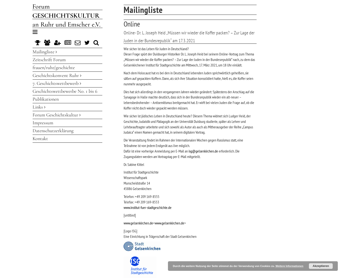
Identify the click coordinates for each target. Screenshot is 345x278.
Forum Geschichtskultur (57, 115)
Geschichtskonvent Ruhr (57, 75)
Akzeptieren (321, 266)
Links (39, 107)
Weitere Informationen (289, 266)
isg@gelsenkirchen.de (203, 151)
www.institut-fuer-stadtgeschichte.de (148, 207)
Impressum (43, 123)
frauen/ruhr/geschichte (54, 68)
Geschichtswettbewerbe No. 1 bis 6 (65, 91)
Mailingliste (45, 52)
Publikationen (46, 99)
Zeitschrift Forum (49, 60)
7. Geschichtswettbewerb (57, 83)
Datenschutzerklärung (53, 131)
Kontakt (40, 139)
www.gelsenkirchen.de (138, 223)
